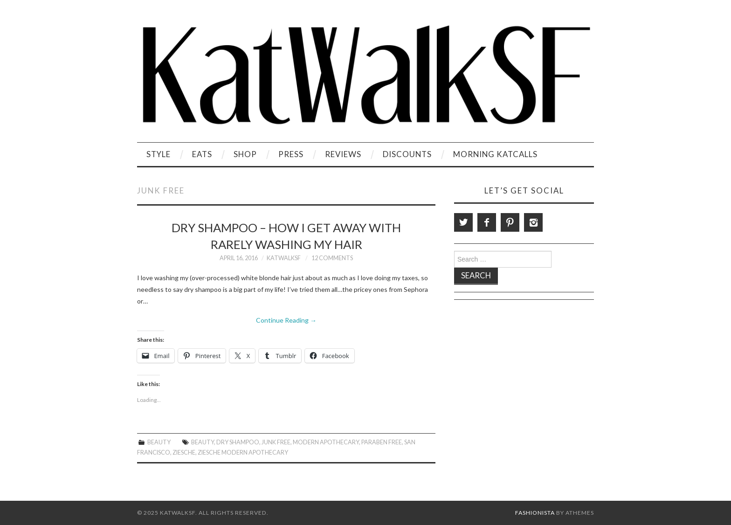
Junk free (276, 442)
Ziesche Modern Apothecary (243, 452)
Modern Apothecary (326, 442)
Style (158, 154)
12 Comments (332, 258)
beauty (202, 442)
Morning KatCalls (495, 154)
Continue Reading (286, 320)
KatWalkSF (284, 258)
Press (290, 154)
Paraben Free (381, 442)
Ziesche (183, 452)
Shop (245, 154)
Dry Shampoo (237, 442)
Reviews (343, 154)
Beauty (159, 442)
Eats (202, 154)
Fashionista (535, 512)
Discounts (407, 154)
